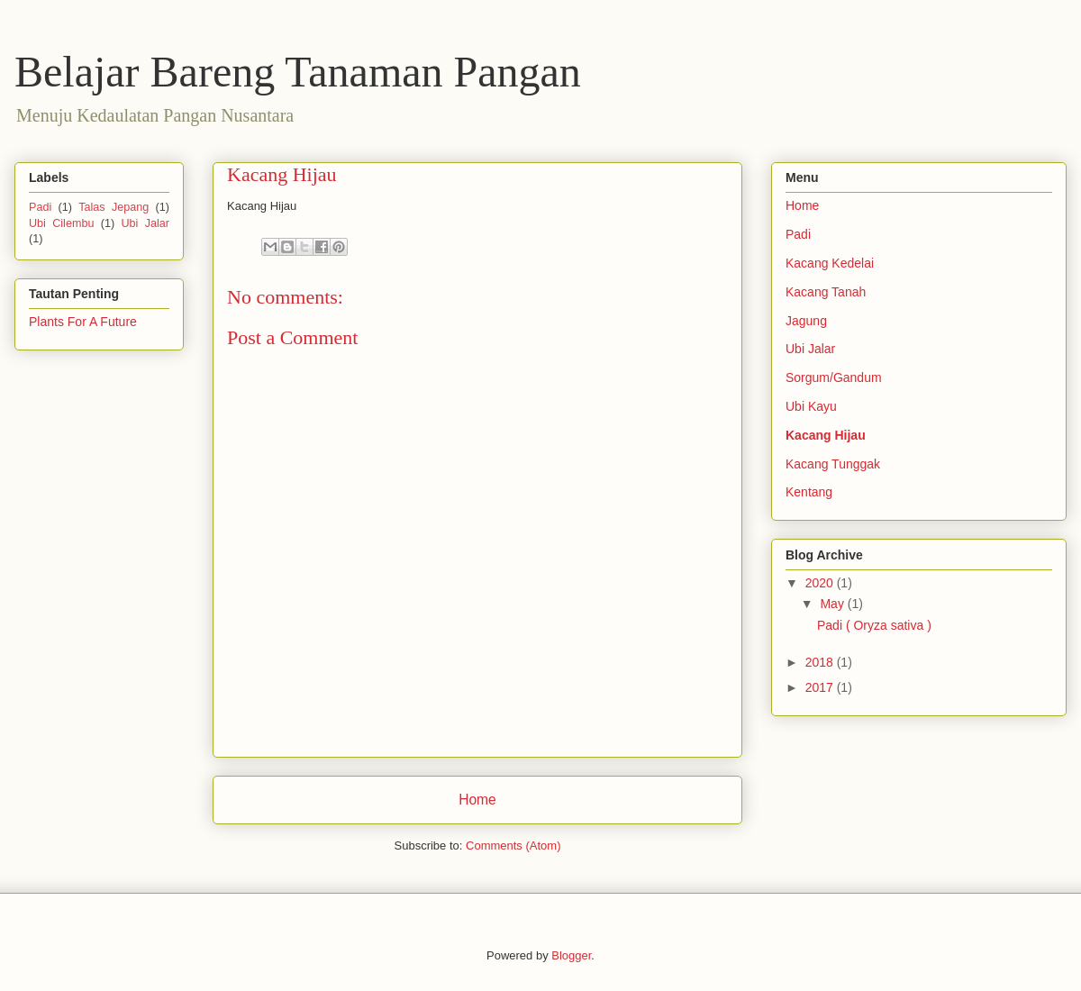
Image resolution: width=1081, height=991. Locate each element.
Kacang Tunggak (833, 464)
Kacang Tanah (826, 292)
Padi (40, 207)
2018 (821, 662)
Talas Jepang (113, 207)
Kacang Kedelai (830, 263)
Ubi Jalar (145, 223)
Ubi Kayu (811, 406)
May (833, 603)
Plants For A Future (83, 321)
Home (477, 799)
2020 (821, 583)
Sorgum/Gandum (834, 377)
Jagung (806, 321)
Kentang (809, 492)
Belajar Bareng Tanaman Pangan (297, 71)
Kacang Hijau (826, 435)
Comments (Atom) (513, 845)
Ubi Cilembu (61, 223)
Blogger (571, 955)
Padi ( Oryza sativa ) (874, 625)
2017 (821, 687)
